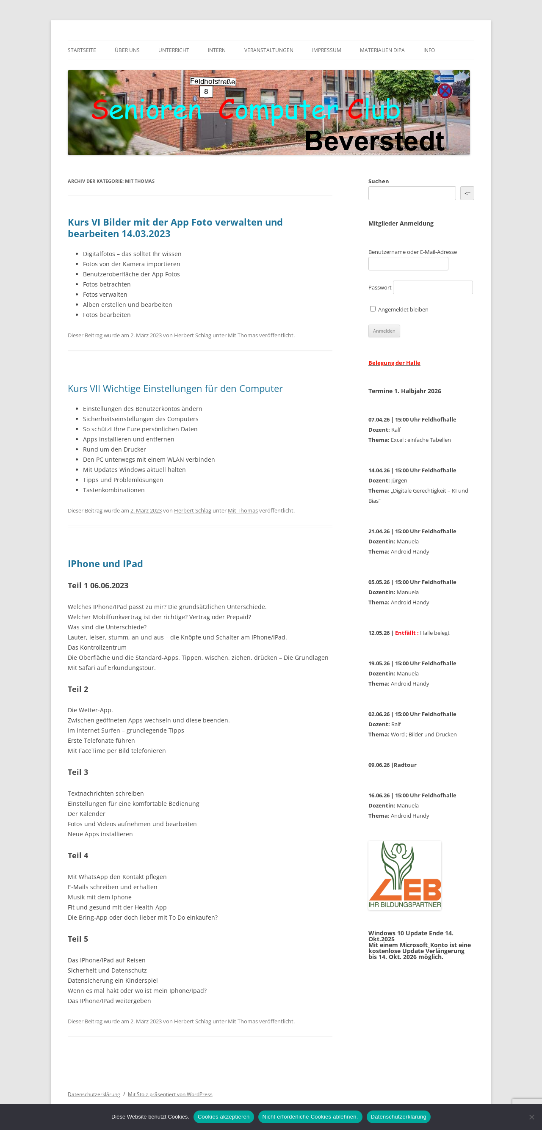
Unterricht (173, 50)
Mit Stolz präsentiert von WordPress (170, 1094)
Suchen (378, 181)
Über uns (127, 50)
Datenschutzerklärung (94, 1094)
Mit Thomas (243, 335)
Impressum (326, 50)
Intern (217, 50)
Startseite (82, 50)
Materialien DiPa (382, 50)
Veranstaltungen (268, 50)
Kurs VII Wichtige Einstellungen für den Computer (175, 388)
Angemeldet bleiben (399, 309)
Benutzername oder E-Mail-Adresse (412, 252)
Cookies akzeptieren (224, 1116)
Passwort (380, 287)
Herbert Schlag (192, 335)
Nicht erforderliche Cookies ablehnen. (310, 1116)
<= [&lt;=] (467, 193)
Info (429, 50)
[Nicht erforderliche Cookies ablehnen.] (531, 1117)
